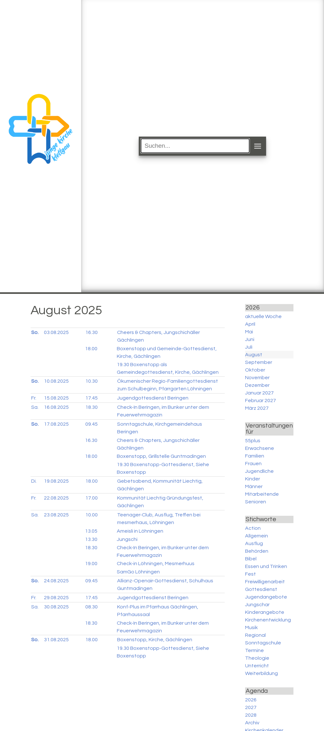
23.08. (56, 514)
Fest (250, 574)
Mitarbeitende (262, 494)
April (250, 324)
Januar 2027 (259, 392)
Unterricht (257, 665)
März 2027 (257, 408)
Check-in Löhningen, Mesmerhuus (155, 563)
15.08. (56, 398)
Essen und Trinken (266, 566)
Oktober (255, 370)
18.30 (91, 407)
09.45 (91, 424)
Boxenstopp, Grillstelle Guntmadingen (161, 456)
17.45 (91, 398)
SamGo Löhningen (138, 571)
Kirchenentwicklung (268, 619)
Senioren (255, 501)
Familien (254, 455)
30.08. (56, 606)
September (258, 362)
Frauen (253, 463)
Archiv (252, 722)
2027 (251, 707)
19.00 (91, 563)
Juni (249, 339)
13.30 (91, 539)
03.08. (56, 332)
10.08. (56, 381)
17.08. (56, 424)
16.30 (91, 332)
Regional (255, 635)
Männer (254, 486)
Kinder (252, 478)
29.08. (56, 597)
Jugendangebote (266, 597)
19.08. (56, 481)
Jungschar (257, 604)
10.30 (91, 381)
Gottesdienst (261, 589)
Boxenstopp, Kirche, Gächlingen (154, 639)
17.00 (91, 497)
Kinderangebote (264, 612)
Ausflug (254, 543)
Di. (34, 481)
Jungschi (127, 539)
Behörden (256, 551)
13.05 (91, 531)
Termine (254, 650)
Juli (248, 347)
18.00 (91, 348)
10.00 (91, 514)
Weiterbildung (261, 673)
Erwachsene (259, 448)
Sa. (35, 407)
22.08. (56, 497)
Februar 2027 (260, 400)
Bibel (251, 558)
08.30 (91, 606)
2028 (251, 715)
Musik (251, 627)
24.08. (56, 580)
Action (253, 528)
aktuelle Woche (263, 316)
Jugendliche (259, 471)
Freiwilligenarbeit (265, 581)
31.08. (56, 639)
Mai (249, 331)
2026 (251, 699)
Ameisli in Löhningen (140, 531)
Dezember (257, 385)
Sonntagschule (263, 642)
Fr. (33, 398)
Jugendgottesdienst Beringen (152, 398)
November (257, 377)
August (253, 354)
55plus (252, 440)
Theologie (257, 658)
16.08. (56, 407)
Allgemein (256, 535)
